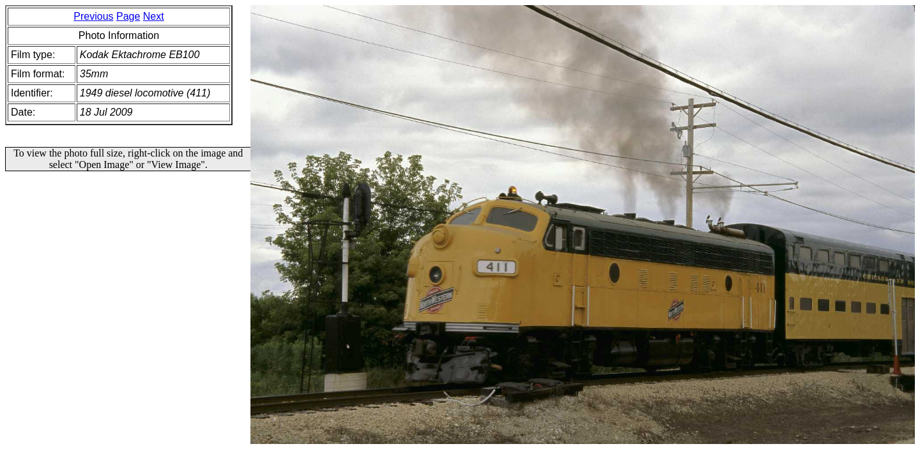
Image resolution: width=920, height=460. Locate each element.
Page (128, 16)
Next (153, 16)
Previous (93, 16)
